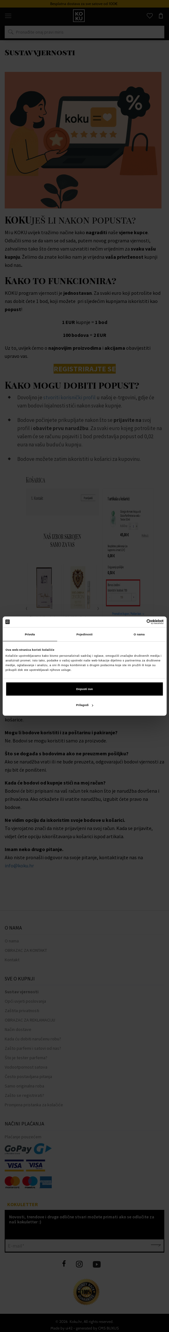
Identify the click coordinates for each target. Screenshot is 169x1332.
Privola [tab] (30, 634)
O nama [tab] (139, 634)
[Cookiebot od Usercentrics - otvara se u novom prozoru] (136, 621)
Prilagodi (84, 705)
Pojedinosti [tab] (85, 634)
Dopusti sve (84, 689)
